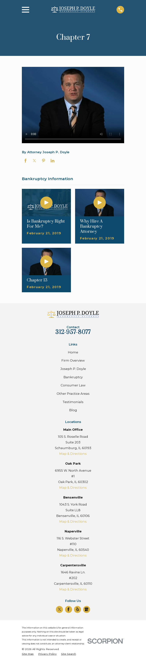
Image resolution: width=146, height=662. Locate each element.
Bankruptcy (73, 377)
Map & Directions (73, 454)
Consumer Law (73, 385)
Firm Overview (73, 360)
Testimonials (73, 402)
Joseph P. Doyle (73, 369)
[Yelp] (77, 609)
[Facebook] (68, 609)
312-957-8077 (72, 332)
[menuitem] (28, 654)
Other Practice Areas (73, 393)
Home (73, 352)
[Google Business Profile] (86, 609)
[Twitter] (59, 609)
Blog (73, 410)
